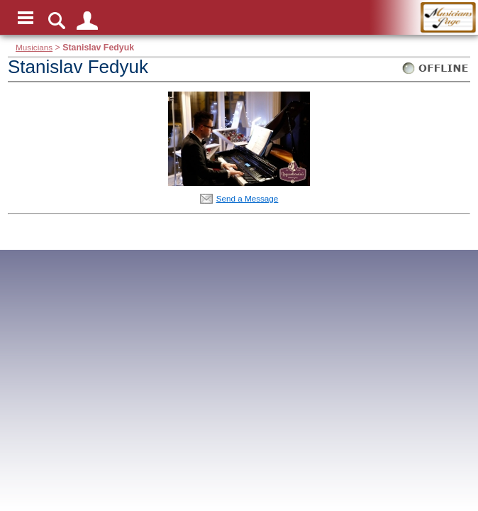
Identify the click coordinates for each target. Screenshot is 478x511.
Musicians (34, 47)
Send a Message (247, 198)
